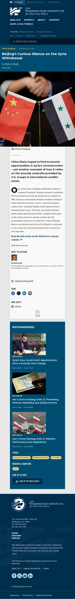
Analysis (15, 20)
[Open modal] (25, 41)
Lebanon (19, 36)
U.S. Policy (56, 457)
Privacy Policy (28, 595)
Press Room (16, 535)
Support (54, 20)
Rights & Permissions (44, 595)
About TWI (16, 568)
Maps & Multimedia (21, 24)
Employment (15, 595)
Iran (11, 36)
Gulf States (30, 36)
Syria (16, 469)
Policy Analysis (9, 48)
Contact (15, 533)
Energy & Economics (44, 32)
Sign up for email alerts (27, 481)
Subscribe (16, 538)
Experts (29, 20)
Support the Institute (32, 568)
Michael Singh (11, 64)
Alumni (46, 568)
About (42, 20)
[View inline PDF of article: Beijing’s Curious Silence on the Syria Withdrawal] (37, 280)
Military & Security (27, 32)
